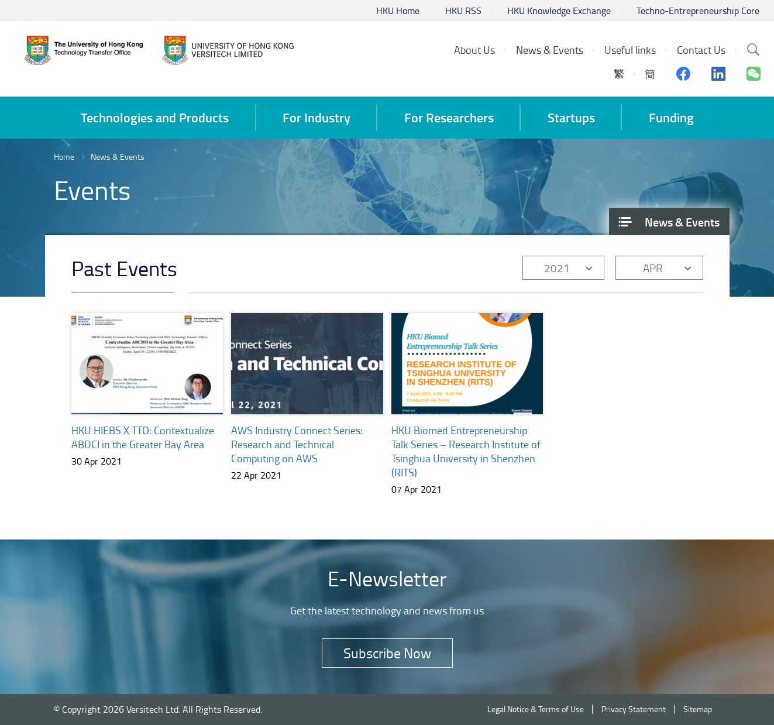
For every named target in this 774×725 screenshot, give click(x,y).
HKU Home (397, 10)
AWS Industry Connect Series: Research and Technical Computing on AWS (297, 444)
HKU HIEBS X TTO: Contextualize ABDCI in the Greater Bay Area (142, 437)
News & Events (118, 156)
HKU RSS (463, 10)
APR (653, 268)
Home (64, 156)
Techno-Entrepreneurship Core (698, 10)
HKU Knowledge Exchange (559, 10)
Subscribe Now (387, 652)
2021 (557, 268)
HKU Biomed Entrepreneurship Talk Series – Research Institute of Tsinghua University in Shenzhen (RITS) (466, 451)
